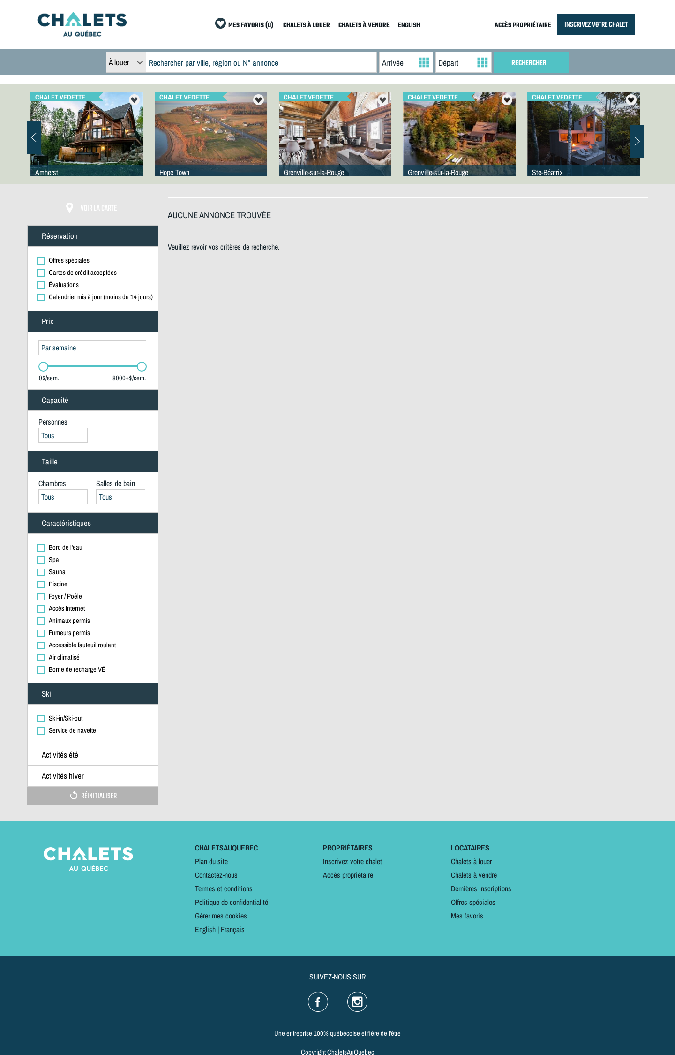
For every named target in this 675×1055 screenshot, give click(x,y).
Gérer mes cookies (221, 916)
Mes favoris (467, 916)
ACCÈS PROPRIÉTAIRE (523, 25)
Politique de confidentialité (231, 902)
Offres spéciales (473, 902)
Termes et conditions (224, 888)
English (205, 929)
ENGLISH (409, 25)
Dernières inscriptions (481, 888)
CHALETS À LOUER (306, 25)
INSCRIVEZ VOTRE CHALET (596, 24)
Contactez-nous (216, 875)
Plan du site (211, 861)
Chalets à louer (471, 861)
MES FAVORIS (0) (250, 25)
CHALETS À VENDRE (364, 25)
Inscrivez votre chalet (352, 861)
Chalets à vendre (474, 875)
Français (233, 929)
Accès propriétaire (348, 875)
